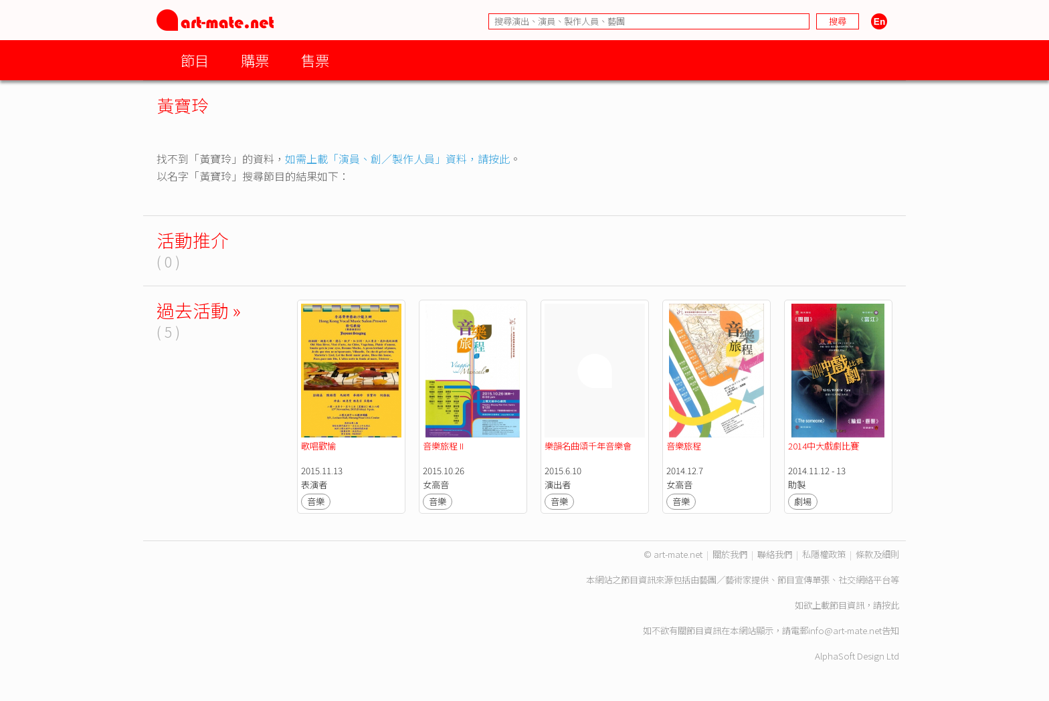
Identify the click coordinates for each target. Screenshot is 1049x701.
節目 (195, 59)
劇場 (803, 501)
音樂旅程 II (444, 445)
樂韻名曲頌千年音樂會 (589, 445)
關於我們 (729, 554)
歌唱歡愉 (318, 445)
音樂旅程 (683, 445)
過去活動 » (199, 310)
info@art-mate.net (845, 630)
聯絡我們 (774, 554)
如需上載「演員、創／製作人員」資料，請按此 (397, 159)
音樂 (315, 501)
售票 (315, 59)
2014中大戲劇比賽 (823, 445)
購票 (255, 59)
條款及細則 (877, 554)
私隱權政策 (824, 554)
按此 (890, 605)
